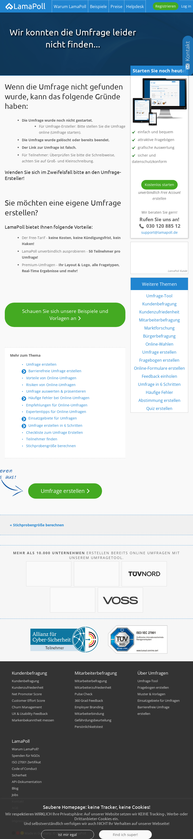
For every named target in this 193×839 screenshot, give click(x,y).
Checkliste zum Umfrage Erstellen (54, 432)
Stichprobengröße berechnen (51, 445)
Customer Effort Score (28, 700)
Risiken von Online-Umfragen (51, 384)
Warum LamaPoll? (25, 749)
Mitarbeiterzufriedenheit (93, 687)
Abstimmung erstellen (159, 400)
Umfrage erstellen (41, 364)
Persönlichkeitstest (89, 726)
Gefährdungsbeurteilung (93, 720)
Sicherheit (19, 775)
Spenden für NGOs (26, 755)
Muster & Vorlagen (151, 694)
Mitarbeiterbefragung (159, 320)
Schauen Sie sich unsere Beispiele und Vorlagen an (65, 314)
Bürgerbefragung (159, 336)
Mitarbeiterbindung (89, 713)
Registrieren (165, 6)
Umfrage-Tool (159, 296)
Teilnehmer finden (41, 439)
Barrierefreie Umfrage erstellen (54, 370)
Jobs (15, 795)
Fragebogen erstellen (159, 360)
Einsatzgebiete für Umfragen (52, 418)
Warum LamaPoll (70, 6)
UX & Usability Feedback (30, 713)
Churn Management (27, 707)
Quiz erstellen (159, 408)
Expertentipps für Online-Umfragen (56, 411)
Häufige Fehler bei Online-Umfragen (58, 397)
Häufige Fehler (159, 392)
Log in (186, 6)
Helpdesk (135, 6)
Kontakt (18, 801)
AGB (15, 808)
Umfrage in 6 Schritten (159, 384)
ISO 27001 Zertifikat (26, 762)
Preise (116, 6)
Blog (15, 788)
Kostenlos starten (159, 184)
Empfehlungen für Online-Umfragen (56, 405)
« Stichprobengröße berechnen (37, 525)
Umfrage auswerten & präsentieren (56, 391)
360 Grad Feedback (89, 700)
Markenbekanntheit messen (33, 720)
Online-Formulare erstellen (159, 368)
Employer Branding (89, 707)
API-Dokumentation (27, 781)
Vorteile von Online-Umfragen (51, 378)
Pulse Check (83, 694)
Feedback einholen (159, 376)
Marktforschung (159, 328)
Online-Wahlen (159, 344)
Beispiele (98, 6)
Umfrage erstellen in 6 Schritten (55, 425)
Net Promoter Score (27, 694)
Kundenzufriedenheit (159, 312)
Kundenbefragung (159, 304)
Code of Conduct (24, 768)
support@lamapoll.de (159, 232)
